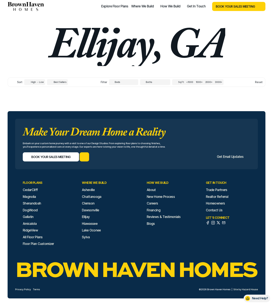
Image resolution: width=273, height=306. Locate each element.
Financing (153, 210)
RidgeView (30, 230)
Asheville (88, 190)
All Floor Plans (33, 237)
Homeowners (215, 203)
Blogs (151, 224)
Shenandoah (32, 203)
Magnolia (29, 197)
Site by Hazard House (245, 289)
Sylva (86, 237)
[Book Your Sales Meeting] (234, 6)
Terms (36, 289)
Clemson (88, 203)
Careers (152, 203)
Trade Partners (216, 190)
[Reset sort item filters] (250, 82)
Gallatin (28, 217)
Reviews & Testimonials (163, 217)
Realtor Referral (217, 197)
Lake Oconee (91, 230)
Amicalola (30, 224)
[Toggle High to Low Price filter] (34, 82)
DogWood (30, 210)
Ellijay (86, 217)
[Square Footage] (190, 82)
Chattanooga (91, 197)
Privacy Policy (23, 289)
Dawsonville (90, 210)
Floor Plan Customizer (38, 244)
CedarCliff (30, 190)
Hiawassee (89, 224)
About (151, 190)
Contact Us (214, 210)
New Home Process (161, 197)
